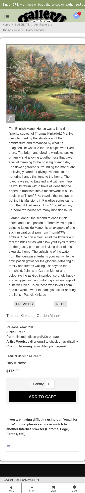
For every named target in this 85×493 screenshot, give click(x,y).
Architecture (41, 24)
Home (6, 24)
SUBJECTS (22, 24)
